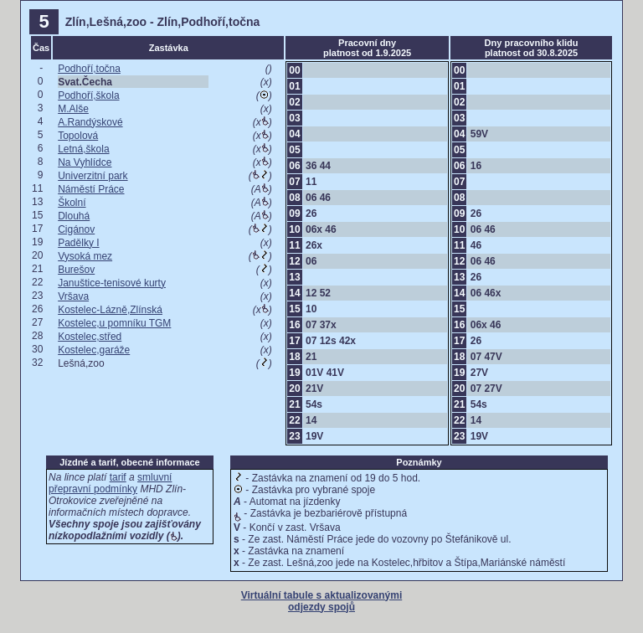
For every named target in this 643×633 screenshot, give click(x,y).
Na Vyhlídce (84, 162)
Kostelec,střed (89, 336)
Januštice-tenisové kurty (112, 283)
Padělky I (78, 243)
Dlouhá (74, 216)
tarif (118, 477)
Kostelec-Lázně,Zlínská (110, 310)
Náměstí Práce (91, 189)
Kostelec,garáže (94, 350)
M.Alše (73, 109)
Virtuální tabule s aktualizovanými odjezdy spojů (322, 601)
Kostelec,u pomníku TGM (114, 323)
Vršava (73, 296)
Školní (71, 202)
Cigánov (76, 229)
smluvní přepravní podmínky (110, 483)
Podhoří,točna (89, 69)
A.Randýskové (90, 122)
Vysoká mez (85, 256)
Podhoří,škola (88, 95)
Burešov (76, 269)
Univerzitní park (92, 176)
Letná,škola (83, 149)
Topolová (78, 136)
